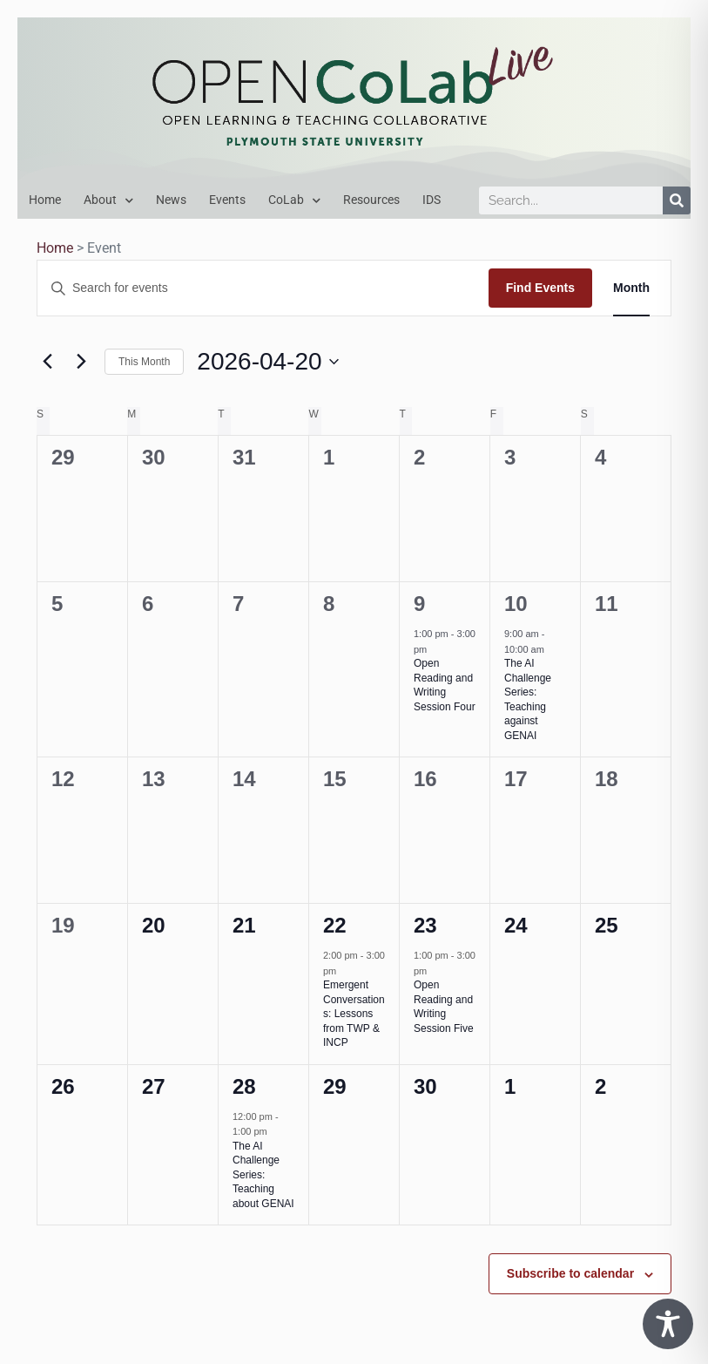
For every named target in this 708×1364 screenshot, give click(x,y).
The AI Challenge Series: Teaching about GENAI (263, 1175)
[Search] (677, 200)
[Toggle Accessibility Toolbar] (668, 1324)
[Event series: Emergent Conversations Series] (345, 971)
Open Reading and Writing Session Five (444, 1007)
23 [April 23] (425, 925)
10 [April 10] (516, 603)
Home (45, 200)
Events (227, 200)
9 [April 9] (419, 603)
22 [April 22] (335, 925)
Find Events (540, 288)
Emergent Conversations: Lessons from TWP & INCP (354, 1013)
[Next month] (81, 361)
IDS (431, 200)
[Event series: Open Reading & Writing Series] (435, 649)
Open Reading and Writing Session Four (444, 685)
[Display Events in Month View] (631, 288)
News (171, 200)
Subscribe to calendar (570, 1273)
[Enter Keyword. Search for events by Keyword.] (263, 288)
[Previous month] (47, 361)
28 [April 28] (244, 1086)
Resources (371, 200)
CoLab (294, 200)
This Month (144, 362)
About (108, 200)
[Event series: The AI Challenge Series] (553, 649)
